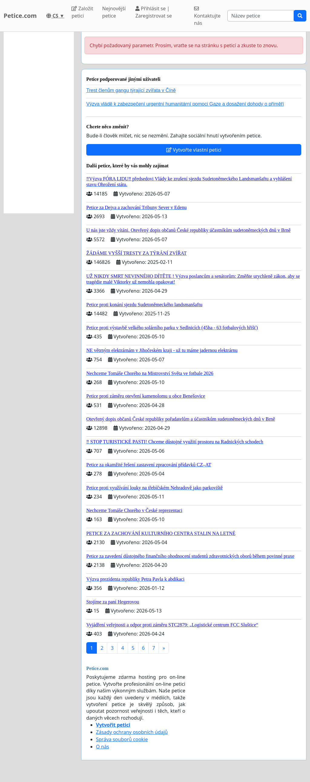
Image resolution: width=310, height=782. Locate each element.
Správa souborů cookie (122, 739)
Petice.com (20, 16)
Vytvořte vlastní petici (194, 149)
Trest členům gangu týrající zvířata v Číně (131, 90)
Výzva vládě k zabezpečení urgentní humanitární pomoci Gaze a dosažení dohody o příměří (185, 104)
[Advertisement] (39, 122)
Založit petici (82, 12)
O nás (102, 746)
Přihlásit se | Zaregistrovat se (153, 12)
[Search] (260, 15)
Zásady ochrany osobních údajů (132, 732)
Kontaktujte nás (207, 16)
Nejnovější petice (114, 12)
